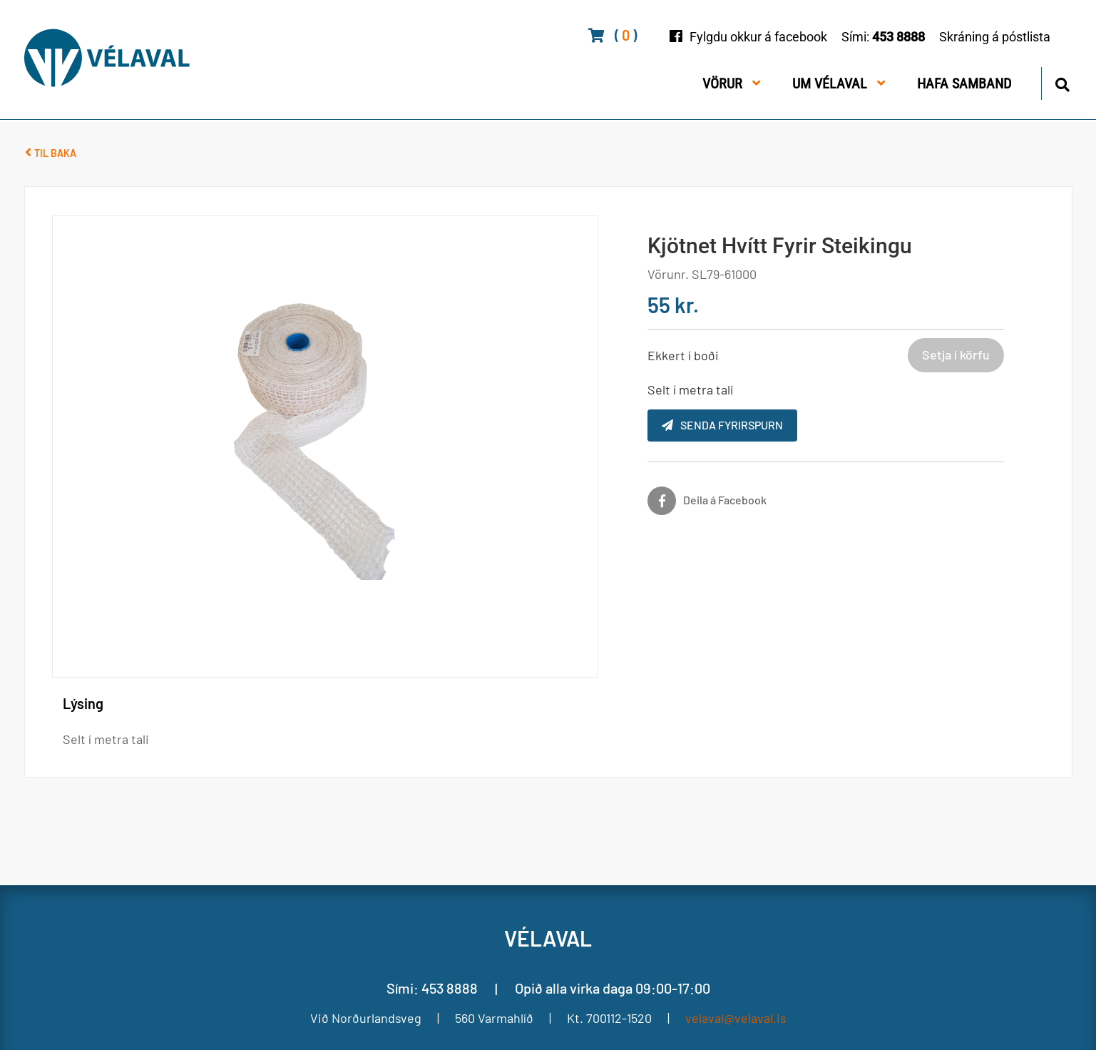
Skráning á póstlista (994, 36)
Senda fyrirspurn (722, 425)
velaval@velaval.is (736, 1018)
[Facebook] (707, 500)
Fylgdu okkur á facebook (758, 36)
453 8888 (898, 36)
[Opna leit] (1062, 82)
